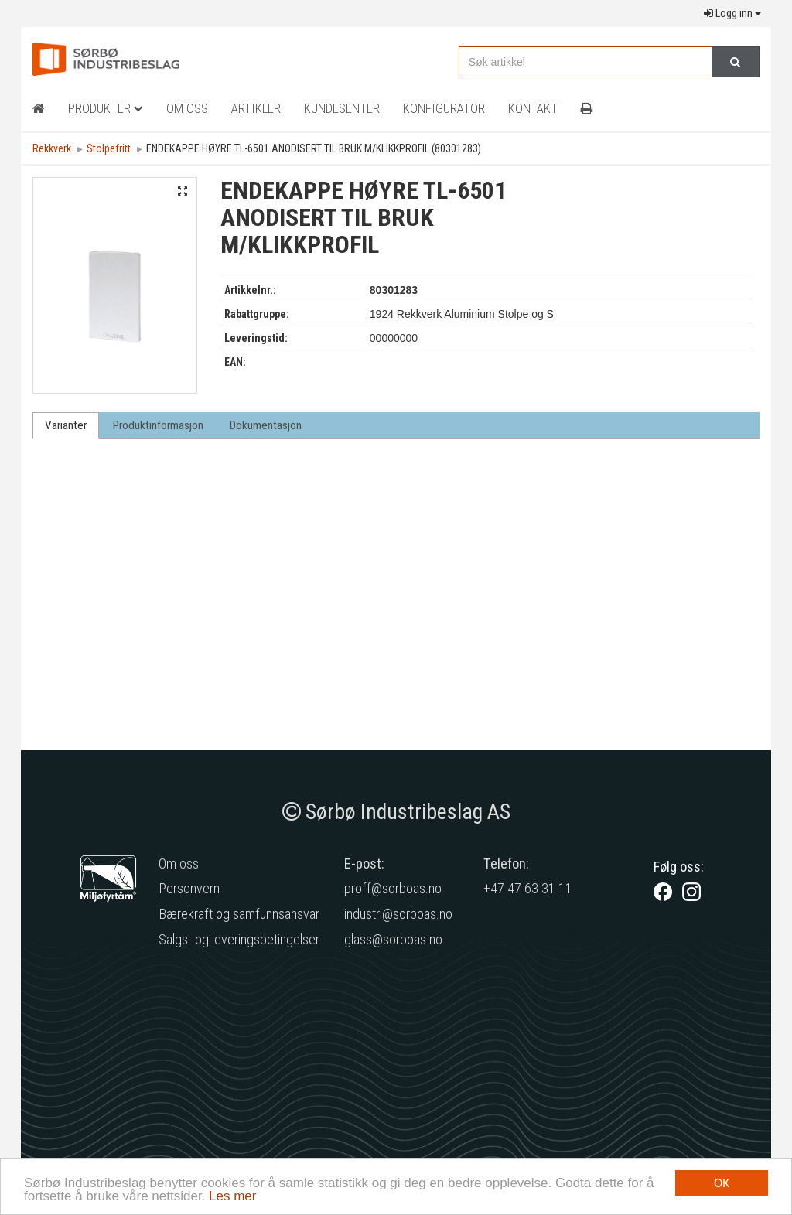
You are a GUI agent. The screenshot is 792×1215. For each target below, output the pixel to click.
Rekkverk (51, 148)
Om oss (179, 863)
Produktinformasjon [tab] (158, 425)
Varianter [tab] (66, 425)
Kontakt (533, 108)
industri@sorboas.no (398, 914)
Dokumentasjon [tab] (266, 425)
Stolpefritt (109, 148)
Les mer (232, 1197)
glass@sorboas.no (393, 939)
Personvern (189, 888)
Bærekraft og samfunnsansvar (239, 914)
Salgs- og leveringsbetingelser (239, 939)
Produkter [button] (105, 108)
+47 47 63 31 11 (527, 888)
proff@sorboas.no (393, 888)
